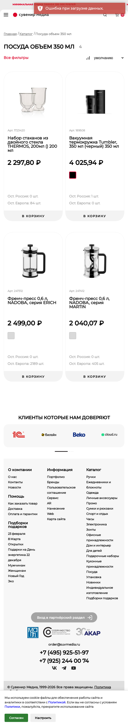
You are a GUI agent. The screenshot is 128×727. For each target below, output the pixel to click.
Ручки (91, 477)
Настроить (43, 718)
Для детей (94, 550)
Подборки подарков (102, 598)
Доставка (15, 509)
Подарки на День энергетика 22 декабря (21, 555)
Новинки (93, 582)
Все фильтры (16, 58)
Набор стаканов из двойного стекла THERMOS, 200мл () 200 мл (32, 144)
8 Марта (14, 539)
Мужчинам (16, 565)
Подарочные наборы (102, 556)
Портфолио (56, 477)
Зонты (91, 529)
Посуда (91, 572)
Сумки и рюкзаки (99, 508)
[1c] (19, 435)
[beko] (79, 435)
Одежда (92, 492)
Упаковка (93, 577)
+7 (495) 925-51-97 (64, 653)
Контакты (15, 482)
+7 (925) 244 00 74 (64, 661)
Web (50, 514)
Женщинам (17, 570)
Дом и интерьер (98, 545)
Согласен (16, 718)
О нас (12, 477)
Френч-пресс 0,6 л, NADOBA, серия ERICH (32, 301)
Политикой (56, 702)
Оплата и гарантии (22, 514)
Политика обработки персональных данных (59, 689)
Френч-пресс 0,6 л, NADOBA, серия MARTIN (89, 303)
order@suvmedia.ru (64, 644)
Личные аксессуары (101, 498)
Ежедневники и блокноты (98, 484)
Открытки (15, 544)
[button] (61, 451)
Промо (91, 503)
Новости (14, 487)
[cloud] (109, 435)
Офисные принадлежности (99, 537)
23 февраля (16, 534)
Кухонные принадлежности (99, 563)
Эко (11, 581)
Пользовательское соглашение (61, 490)
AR (49, 503)
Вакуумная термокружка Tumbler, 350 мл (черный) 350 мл (94, 142)
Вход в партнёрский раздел (65, 617)
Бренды (53, 482)
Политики (12, 706)
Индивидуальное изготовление (99, 590)
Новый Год (16, 576)
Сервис (52, 498)
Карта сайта (56, 519)
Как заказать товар (22, 503)
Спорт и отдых (97, 514)
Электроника (96, 524)
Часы (90, 519)
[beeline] (49, 435)
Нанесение (56, 508)
